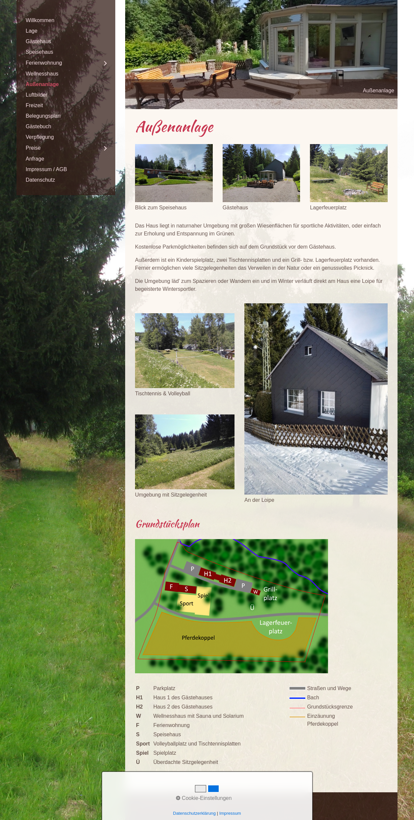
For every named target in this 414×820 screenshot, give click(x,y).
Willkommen (40, 20)
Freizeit (34, 105)
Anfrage (35, 159)
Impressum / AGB (46, 169)
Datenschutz (40, 180)
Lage (32, 31)
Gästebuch (38, 126)
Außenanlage (42, 84)
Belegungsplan (43, 116)
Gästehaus (38, 41)
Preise (33, 148)
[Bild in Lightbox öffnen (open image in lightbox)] (174, 173)
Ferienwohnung (44, 63)
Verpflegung (40, 137)
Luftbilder (36, 95)
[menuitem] (66, 20)
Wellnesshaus (42, 73)
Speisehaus (39, 52)
